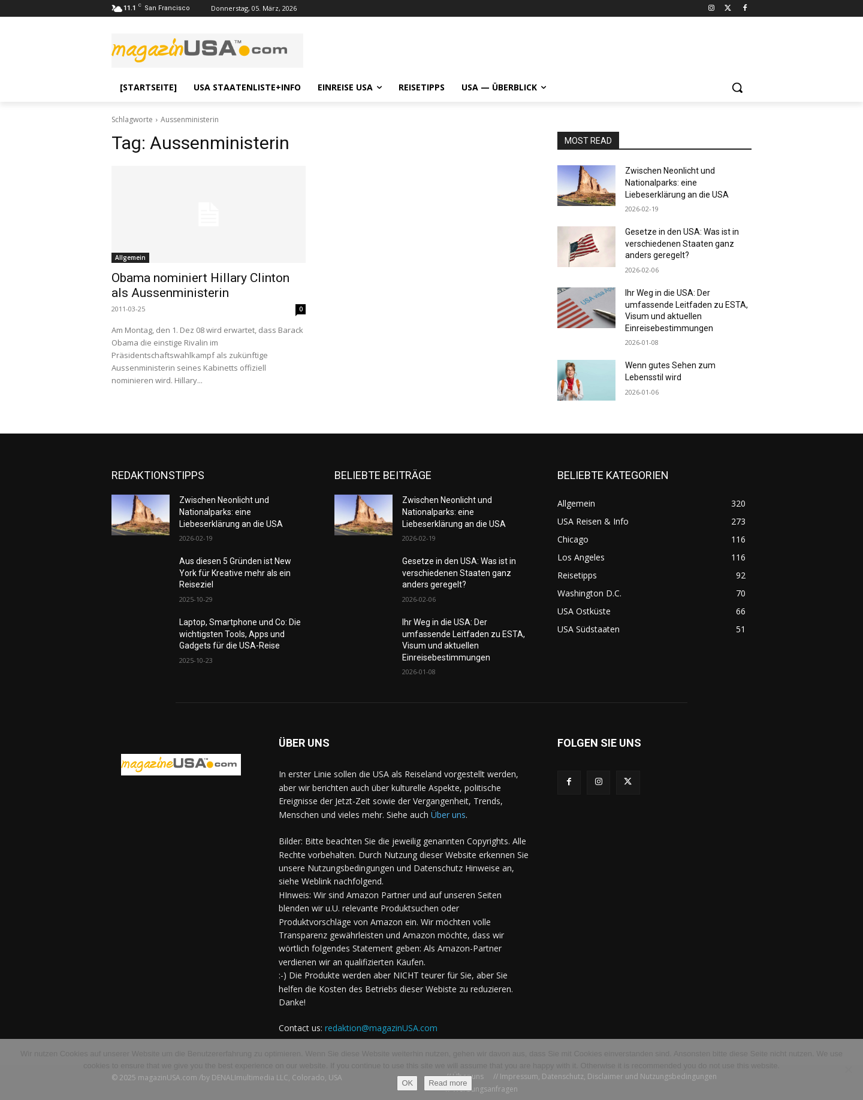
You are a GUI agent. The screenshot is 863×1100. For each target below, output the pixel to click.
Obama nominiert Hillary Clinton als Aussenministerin (200, 285)
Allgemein (130, 257)
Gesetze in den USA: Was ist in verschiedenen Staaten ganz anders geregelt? (682, 243)
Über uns (448, 814)
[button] (737, 87)
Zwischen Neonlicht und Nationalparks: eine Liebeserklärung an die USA (677, 182)
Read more (448, 1082)
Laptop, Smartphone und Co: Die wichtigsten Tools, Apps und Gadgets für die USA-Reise (240, 633)
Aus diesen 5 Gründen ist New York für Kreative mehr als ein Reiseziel (235, 572)
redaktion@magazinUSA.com (381, 1028)
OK (407, 1082)
